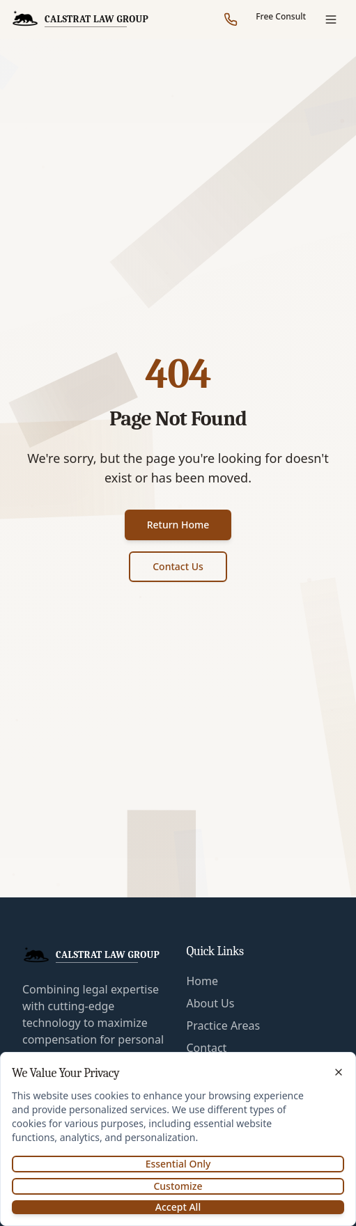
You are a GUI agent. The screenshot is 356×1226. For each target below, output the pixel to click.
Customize (177, 1186)
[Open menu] (331, 19)
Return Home (178, 524)
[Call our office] (231, 19)
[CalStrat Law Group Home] (79, 19)
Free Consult (281, 16)
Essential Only (178, 1163)
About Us (211, 1003)
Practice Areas (224, 1025)
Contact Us (178, 566)
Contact (207, 1047)
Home (203, 981)
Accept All (178, 1206)
